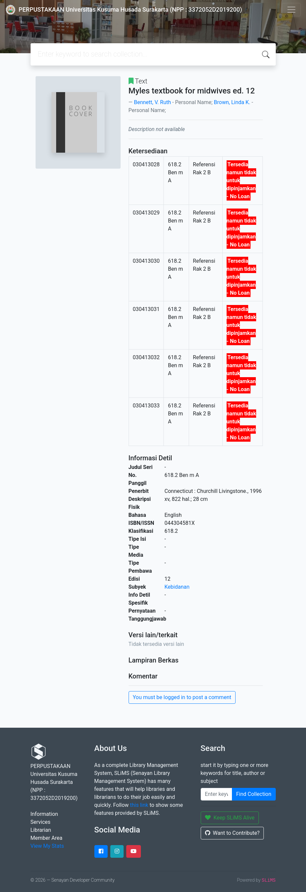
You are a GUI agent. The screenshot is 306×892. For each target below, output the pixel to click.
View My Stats (47, 846)
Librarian (41, 830)
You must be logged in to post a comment (182, 697)
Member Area (46, 838)
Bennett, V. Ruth (152, 102)
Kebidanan (176, 587)
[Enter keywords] (216, 794)
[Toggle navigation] (291, 9)
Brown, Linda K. (232, 102)
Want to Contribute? (232, 833)
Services (41, 822)
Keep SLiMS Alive (230, 818)
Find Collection (253, 794)
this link (139, 805)
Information (44, 814)
